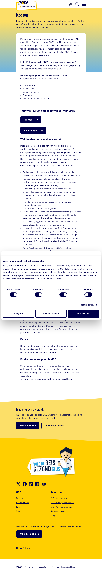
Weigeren (18, 313)
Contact (19, 511)
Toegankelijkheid (68, 567)
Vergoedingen (30, 130)
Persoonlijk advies (54, 425)
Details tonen (87, 305)
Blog (53, 515)
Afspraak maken (28, 425)
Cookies (55, 567)
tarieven (27, 39)
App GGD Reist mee (29, 533)
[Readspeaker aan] (70, 4)
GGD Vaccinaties (59, 498)
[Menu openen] (84, 4)
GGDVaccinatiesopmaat (62, 507)
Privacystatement (43, 567)
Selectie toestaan (51, 313)
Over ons (20, 498)
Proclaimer (29, 567)
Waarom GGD (22, 502)
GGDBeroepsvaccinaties (62, 502)
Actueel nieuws (58, 511)
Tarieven (28, 119)
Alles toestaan (83, 313)
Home (19, 548)
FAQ (18, 507)
